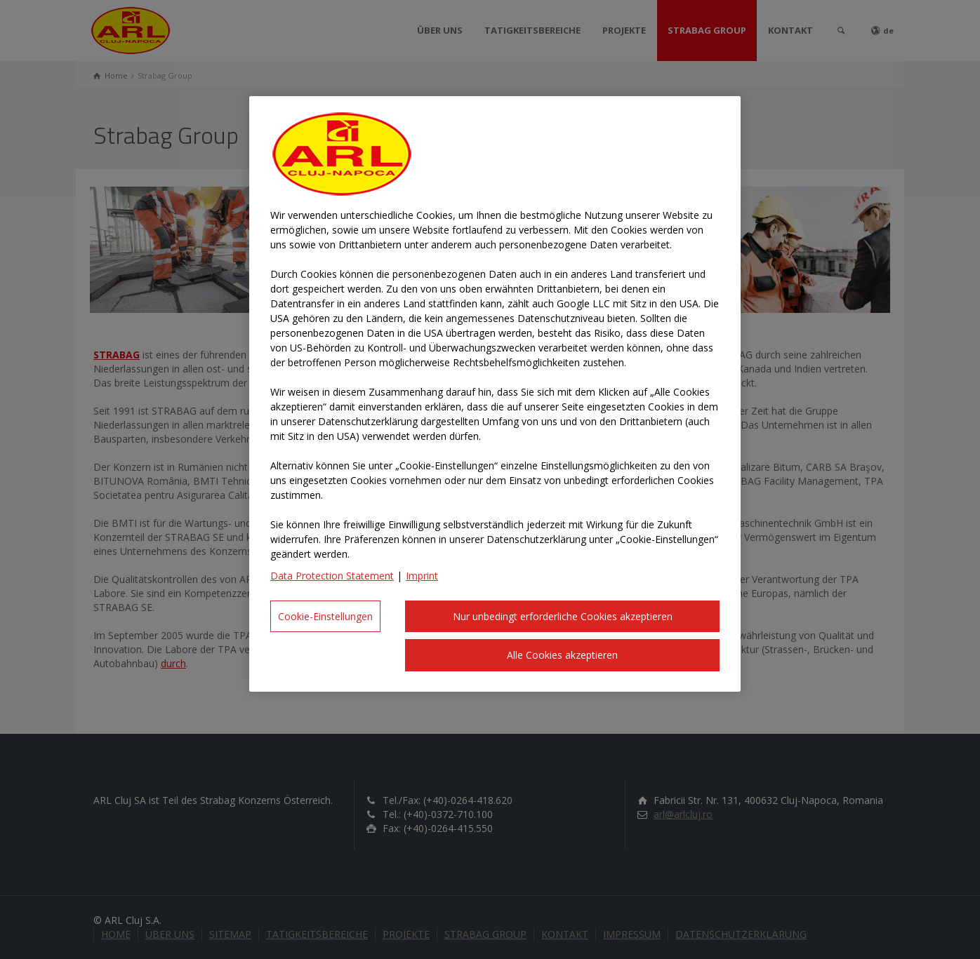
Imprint (422, 575)
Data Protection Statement (332, 575)
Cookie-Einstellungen (325, 616)
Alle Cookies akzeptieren (562, 655)
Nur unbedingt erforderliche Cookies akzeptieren (563, 616)
